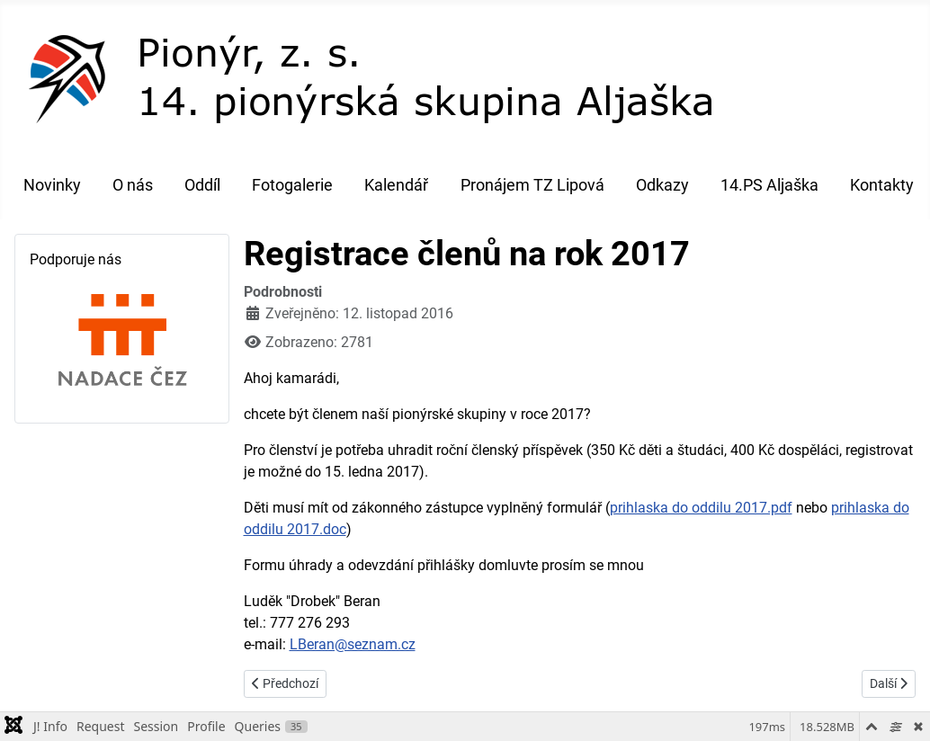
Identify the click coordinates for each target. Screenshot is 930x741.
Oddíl (202, 185)
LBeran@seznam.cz (353, 644)
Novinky (52, 185)
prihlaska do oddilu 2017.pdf (701, 507)
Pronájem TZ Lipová (532, 185)
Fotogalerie (292, 185)
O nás (132, 185)
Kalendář (396, 185)
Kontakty (882, 185)
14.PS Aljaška (769, 185)
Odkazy (662, 185)
